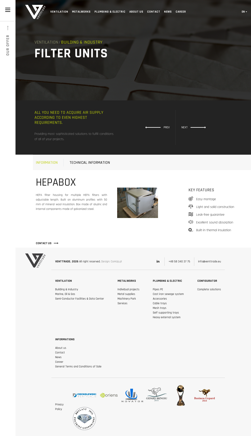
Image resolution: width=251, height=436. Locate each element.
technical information (90, 162)
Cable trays (160, 303)
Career (181, 12)
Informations (65, 339)
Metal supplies (126, 294)
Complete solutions (209, 289)
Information (47, 162)
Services (122, 303)
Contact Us (47, 243)
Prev (157, 127)
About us (136, 12)
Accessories (160, 299)
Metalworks (81, 12)
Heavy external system (167, 317)
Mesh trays (159, 308)
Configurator (207, 281)
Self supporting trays (166, 313)
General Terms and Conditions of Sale (78, 366)
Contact (153, 12)
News (168, 12)
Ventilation (59, 12)
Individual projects (128, 289)
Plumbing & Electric (110, 12)
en (243, 12)
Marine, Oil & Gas (65, 294)
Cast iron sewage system (168, 294)
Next (193, 127)
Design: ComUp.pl (111, 261)
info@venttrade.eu (209, 261)
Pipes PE (158, 289)
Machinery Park (127, 299)
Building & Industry (66, 289)
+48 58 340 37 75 (179, 261)
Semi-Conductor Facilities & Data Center (79, 299)
